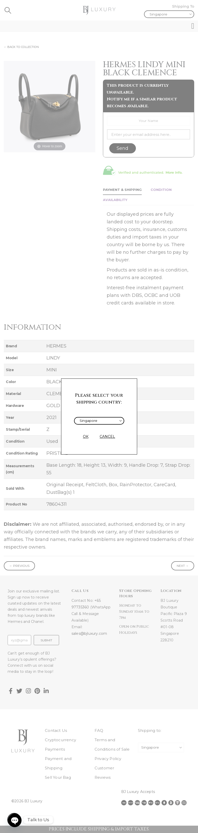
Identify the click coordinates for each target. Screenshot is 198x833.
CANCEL (107, 436)
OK (85, 436)
